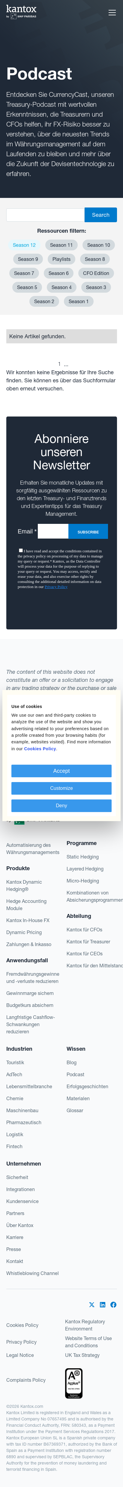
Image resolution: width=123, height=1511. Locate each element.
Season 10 (98, 245)
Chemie (14, 1098)
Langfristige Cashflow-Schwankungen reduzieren (30, 1024)
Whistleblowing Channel (32, 1273)
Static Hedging (83, 857)
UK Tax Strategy (82, 1355)
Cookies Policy (22, 1325)
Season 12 (24, 245)
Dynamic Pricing (24, 932)
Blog (71, 1062)
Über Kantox (19, 1225)
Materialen (78, 1098)
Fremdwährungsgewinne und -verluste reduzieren (32, 977)
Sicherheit (17, 1177)
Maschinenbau (22, 1110)
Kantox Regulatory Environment (85, 1325)
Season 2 (44, 301)
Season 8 (95, 259)
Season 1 (79, 301)
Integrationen (20, 1189)
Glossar (75, 1110)
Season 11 (61, 245)
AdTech (14, 1074)
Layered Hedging (85, 869)
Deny (61, 805)
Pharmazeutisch (23, 1122)
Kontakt (14, 1261)
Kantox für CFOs (84, 930)
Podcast (75, 1074)
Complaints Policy (26, 1380)
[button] (111, 12)
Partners (15, 1213)
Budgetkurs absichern (29, 1005)
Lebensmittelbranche (29, 1086)
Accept (61, 771)
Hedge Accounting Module (26, 904)
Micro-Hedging (83, 881)
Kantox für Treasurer (88, 942)
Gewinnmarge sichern (30, 993)
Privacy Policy (21, 1342)
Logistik (14, 1134)
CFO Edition (96, 273)
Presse (13, 1249)
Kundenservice (22, 1201)
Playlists (61, 259)
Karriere (14, 1237)
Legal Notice (20, 1355)
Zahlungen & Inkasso (28, 944)
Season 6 (59, 273)
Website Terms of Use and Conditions (88, 1341)
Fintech (14, 1146)
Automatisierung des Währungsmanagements (32, 848)
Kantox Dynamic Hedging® (24, 885)
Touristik (15, 1062)
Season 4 (62, 287)
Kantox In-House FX (28, 920)
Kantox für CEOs (85, 954)
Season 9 (28, 259)
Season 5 (27, 287)
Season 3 (96, 287)
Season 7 (24, 273)
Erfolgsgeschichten (87, 1086)
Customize (61, 788)
